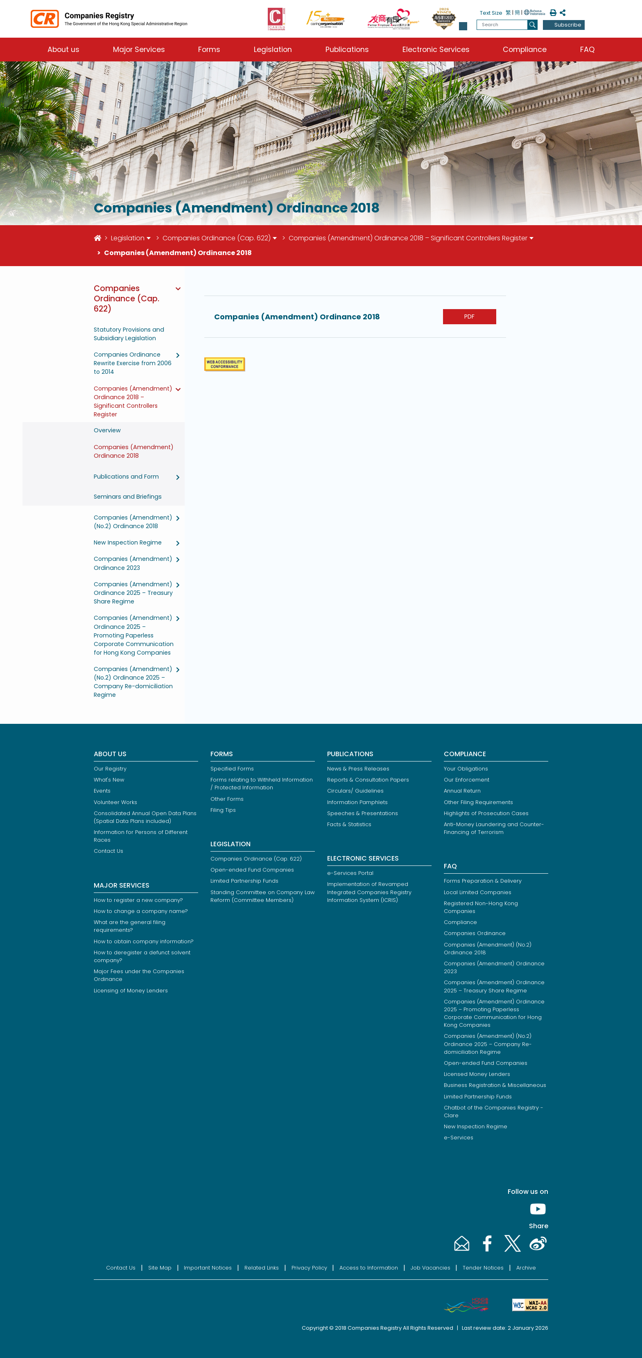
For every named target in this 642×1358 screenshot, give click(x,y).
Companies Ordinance (475, 933)
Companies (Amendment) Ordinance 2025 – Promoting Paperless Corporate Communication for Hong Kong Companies (134, 635)
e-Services (458, 1137)
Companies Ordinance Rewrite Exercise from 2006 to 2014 (133, 363)
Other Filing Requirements (478, 802)
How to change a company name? (141, 911)
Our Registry (110, 768)
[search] (532, 25)
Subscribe (567, 25)
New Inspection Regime (128, 542)
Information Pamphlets (357, 802)
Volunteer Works (115, 802)
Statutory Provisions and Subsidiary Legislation (129, 333)
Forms (209, 49)
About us (63, 49)
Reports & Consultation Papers (368, 779)
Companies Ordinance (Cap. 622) (217, 238)
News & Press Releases (358, 768)
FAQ (587, 49)
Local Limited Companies (477, 892)
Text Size (491, 12)
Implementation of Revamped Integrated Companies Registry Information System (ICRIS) (369, 892)
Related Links (261, 1267)
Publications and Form (126, 476)
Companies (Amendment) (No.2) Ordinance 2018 (133, 521)
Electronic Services (436, 49)
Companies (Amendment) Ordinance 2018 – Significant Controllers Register (408, 238)
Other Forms (227, 798)
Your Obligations (466, 768)
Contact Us (108, 850)
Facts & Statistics (349, 824)
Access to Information (368, 1267)
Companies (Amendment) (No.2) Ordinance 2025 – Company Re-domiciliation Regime (133, 682)
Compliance (525, 49)
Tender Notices (483, 1267)
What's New (109, 779)
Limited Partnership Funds (244, 880)
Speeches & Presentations (362, 813)
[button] (463, 26)
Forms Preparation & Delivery (483, 880)
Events (102, 790)
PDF (469, 316)
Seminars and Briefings (128, 497)
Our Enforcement (466, 779)
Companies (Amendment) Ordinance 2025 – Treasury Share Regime (133, 593)
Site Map (160, 1267)
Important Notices (208, 1267)
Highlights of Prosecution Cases (486, 813)
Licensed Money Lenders (477, 1074)
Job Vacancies (430, 1267)
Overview (107, 430)
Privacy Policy (309, 1267)
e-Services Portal (350, 873)
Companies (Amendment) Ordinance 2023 (133, 563)
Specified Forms (232, 768)
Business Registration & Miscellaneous (495, 1085)
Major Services (139, 49)
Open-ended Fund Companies (252, 869)
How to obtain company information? (144, 941)
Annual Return (462, 790)
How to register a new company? (138, 900)
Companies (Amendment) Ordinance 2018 (134, 451)
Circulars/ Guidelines (355, 790)
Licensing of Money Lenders (131, 990)
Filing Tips (223, 810)
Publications (347, 49)
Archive (526, 1267)
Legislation (273, 49)
